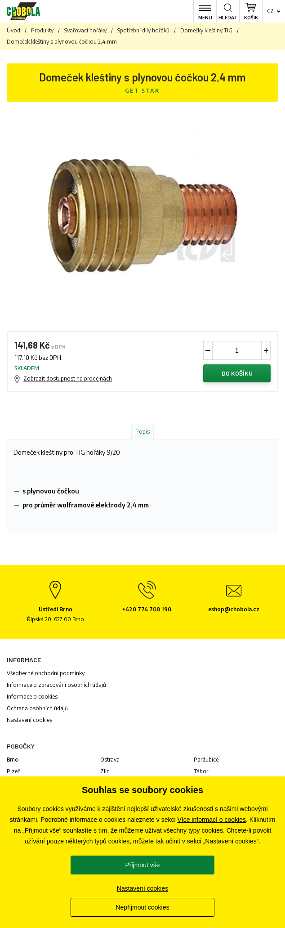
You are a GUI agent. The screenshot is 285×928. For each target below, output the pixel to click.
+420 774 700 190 (146, 609)
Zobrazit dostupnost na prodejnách (67, 378)
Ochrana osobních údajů (37, 708)
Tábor (201, 771)
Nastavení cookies (29, 720)
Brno (12, 759)
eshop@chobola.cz (233, 609)
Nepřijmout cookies (142, 907)
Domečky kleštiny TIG (206, 30)
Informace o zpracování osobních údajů (56, 684)
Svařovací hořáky (85, 30)
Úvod (13, 30)
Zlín (105, 771)
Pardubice (206, 759)
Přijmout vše (142, 865)
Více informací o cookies (211, 819)
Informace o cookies (32, 696)
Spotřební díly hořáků (143, 30)
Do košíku (237, 373)
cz (270, 11)
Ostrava (110, 759)
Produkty (42, 30)
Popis (142, 431)
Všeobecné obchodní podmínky (46, 673)
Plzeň (14, 771)
